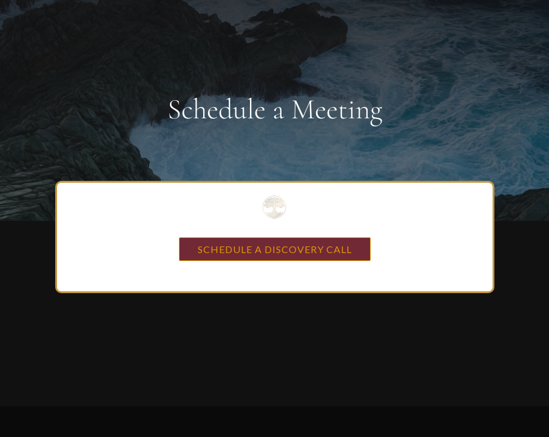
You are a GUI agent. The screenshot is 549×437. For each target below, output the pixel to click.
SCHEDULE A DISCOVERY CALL (275, 249)
